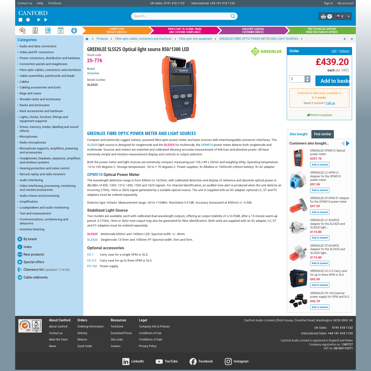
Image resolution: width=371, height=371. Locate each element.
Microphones (28, 137)
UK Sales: (156, 3)
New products (31, 254)
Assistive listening (31, 229)
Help (40, 3)
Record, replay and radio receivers (42, 174)
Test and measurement (34, 214)
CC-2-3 (91, 260)
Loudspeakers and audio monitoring (43, 208)
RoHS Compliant (319, 111)
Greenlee (93, 73)
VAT (334, 51)
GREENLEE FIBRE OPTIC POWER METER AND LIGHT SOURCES (141, 133)
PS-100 (92, 266)
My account (345, 3)
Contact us (25, 3)
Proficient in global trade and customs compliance (185, 30)
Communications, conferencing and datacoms (43, 221)
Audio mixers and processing (38, 196)
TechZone (54, 3)
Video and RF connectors (36, 52)
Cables (23, 82)
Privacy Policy (148, 343)
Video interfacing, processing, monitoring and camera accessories (46, 188)
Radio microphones (32, 143)
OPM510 (207, 145)
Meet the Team (58, 336)
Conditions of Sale (150, 336)
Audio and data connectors (37, 46)
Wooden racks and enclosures (39, 99)
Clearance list (44, 269)
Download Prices (121, 329)
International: (200, 3)
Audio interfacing (30, 180)
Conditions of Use (150, 329)
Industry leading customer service (253, 30)
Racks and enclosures (33, 105)
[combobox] (184, 16)
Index (25, 246)
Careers (115, 343)
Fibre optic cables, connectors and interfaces (49, 70)
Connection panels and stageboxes (42, 64)
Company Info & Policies (154, 323)
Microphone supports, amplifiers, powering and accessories (48, 150)
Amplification (28, 202)
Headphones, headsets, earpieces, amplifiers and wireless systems (49, 160)
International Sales (314, 330)
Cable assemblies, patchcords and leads (46, 76)
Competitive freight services (117, 30)
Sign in (328, 3)
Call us (330, 99)
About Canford (58, 323)
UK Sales (320, 324)
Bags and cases (29, 94)
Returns (82, 336)
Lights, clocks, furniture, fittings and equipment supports (43, 119)
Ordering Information (90, 323)
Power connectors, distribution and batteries (49, 58)
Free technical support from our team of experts (322, 30)
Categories (27, 40)
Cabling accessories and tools (39, 88)
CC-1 (90, 254)
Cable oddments (33, 277)
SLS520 (92, 145)
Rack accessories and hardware (40, 111)
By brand (27, 239)
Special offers (31, 262)
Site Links (117, 336)
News (52, 343)
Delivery (344, 51)
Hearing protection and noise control (44, 168)
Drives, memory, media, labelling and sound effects (48, 129)
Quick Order (84, 343)
